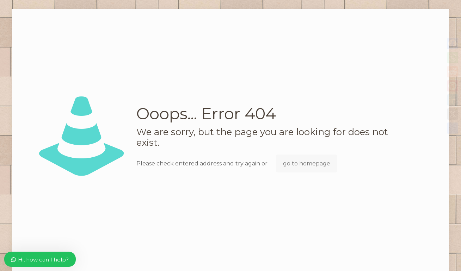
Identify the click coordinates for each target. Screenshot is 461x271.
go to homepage (306, 163)
